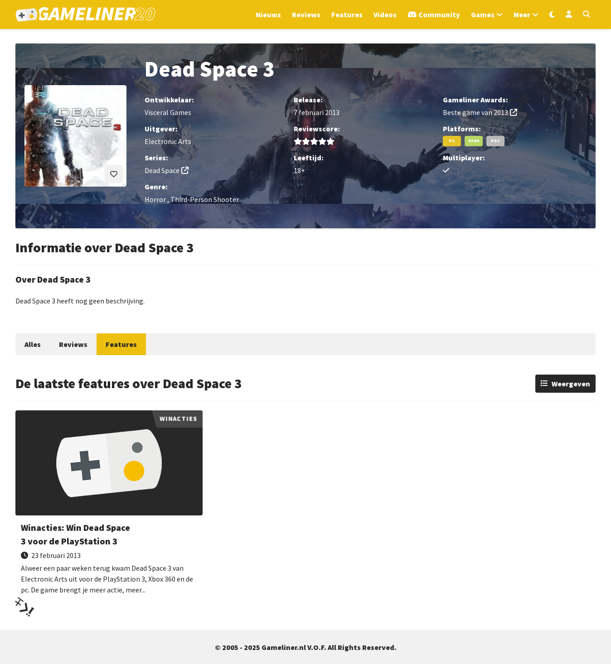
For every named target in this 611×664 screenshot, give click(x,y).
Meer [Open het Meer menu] (522, 14)
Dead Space (162, 170)
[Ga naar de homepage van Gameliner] (85, 14)
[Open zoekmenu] (586, 14)
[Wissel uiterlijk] (552, 14)
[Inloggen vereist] (114, 174)
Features (121, 344)
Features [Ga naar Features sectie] (347, 14)
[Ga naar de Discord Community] (433, 14)
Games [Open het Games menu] (483, 14)
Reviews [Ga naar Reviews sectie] (306, 14)
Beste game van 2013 (475, 112)
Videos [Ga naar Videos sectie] (385, 14)
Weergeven (571, 383)
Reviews (73, 344)
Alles (32, 344)
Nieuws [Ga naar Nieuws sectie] (268, 14)
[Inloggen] (569, 14)
